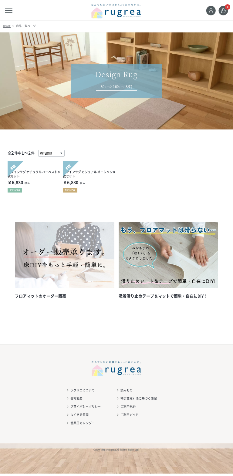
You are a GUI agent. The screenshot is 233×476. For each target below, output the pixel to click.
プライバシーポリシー (86, 409)
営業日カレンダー (83, 425)
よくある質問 (80, 417)
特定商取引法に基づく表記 (139, 400)
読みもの (127, 392)
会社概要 (77, 400)
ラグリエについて (83, 392)
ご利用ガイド (130, 417)
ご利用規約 (128, 409)
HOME (7, 28)
